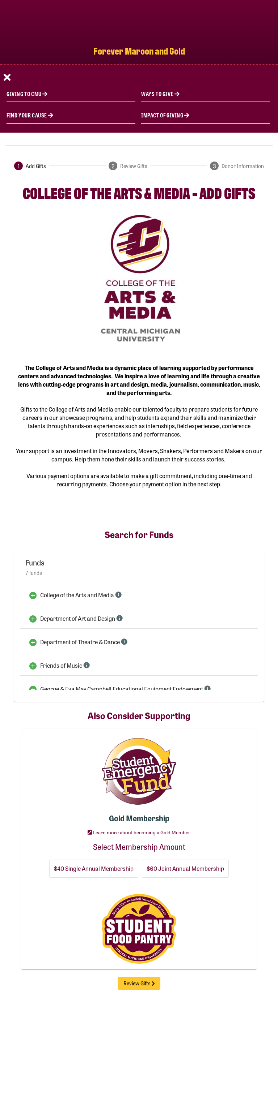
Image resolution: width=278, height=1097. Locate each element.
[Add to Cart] (33, 595)
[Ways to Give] (205, 93)
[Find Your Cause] (71, 114)
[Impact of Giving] (205, 114)
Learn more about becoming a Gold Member (139, 832)
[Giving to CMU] (71, 93)
